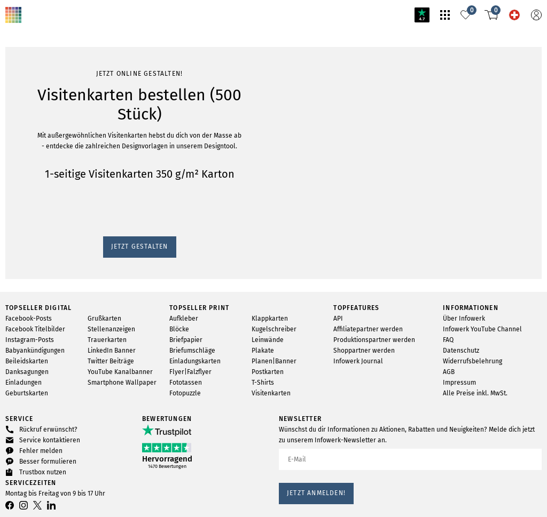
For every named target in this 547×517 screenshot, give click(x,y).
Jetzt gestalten (31, 142)
